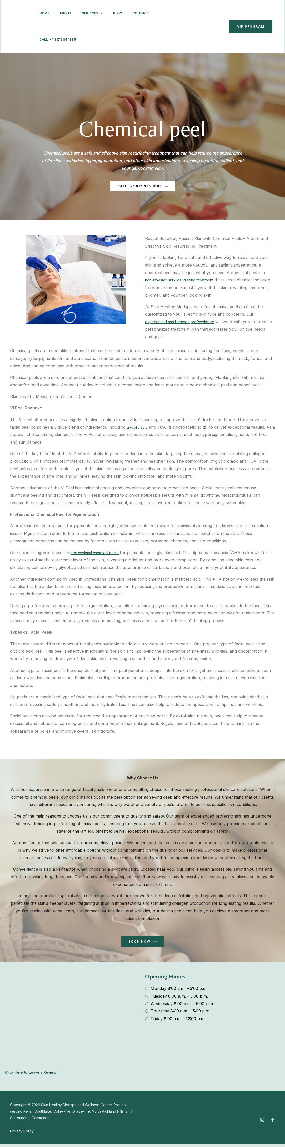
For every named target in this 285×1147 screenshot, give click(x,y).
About (69, 13)
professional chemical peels (97, 553)
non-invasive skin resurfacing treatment (183, 281)
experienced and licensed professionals (183, 322)
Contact (48, 39)
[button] (105, 13)
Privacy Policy (22, 1133)
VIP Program (250, 26)
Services (97, 13)
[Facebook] (174, 26)
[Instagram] (163, 26)
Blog (124, 13)
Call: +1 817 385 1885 (87, 39)
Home (45, 13)
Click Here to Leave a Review (33, 1074)
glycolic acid (138, 428)
